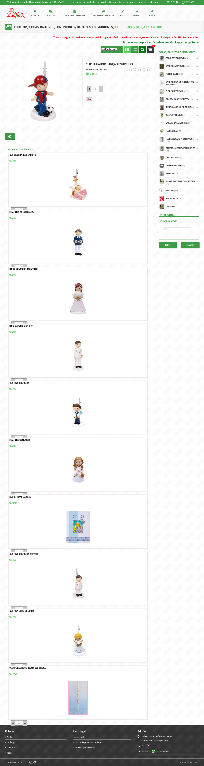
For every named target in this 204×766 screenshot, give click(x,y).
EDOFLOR (20, 27)
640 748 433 (163, 751)
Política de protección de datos (88, 742)
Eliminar (190, 245)
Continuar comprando (140, 136)
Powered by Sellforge (188, 762)
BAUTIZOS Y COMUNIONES (95, 27)
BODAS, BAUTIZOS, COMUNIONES (51, 27)
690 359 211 (189, 2)
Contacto (11, 747)
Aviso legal (79, 737)
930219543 (146, 745)
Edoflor (10, 737)
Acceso (10, 753)
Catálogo (11, 742)
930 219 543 (172, 2)
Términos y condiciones (84, 747)
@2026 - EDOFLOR (14, 762)
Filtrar (167, 245)
